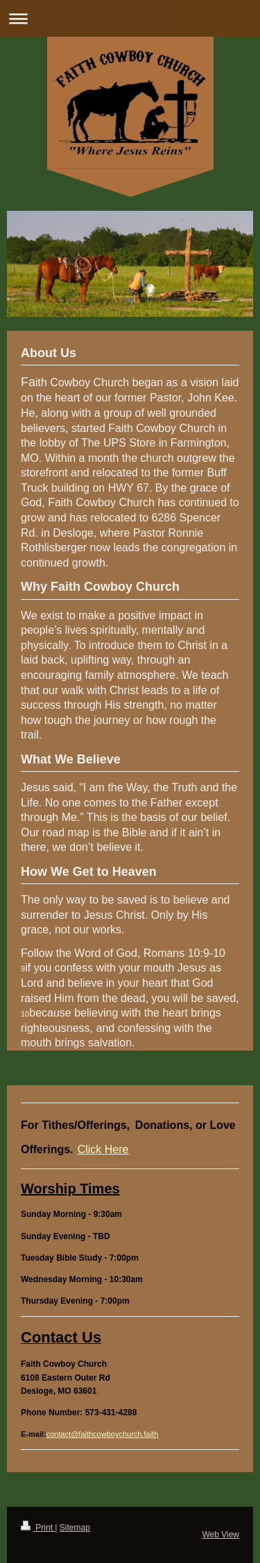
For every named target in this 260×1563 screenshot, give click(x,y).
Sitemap (75, 1527)
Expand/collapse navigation (130, 18)
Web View (220, 1534)
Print (38, 1527)
